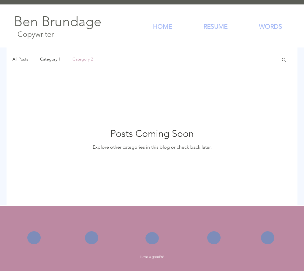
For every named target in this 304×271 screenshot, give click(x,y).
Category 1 (50, 59)
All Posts (20, 59)
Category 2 (82, 59)
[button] (284, 60)
